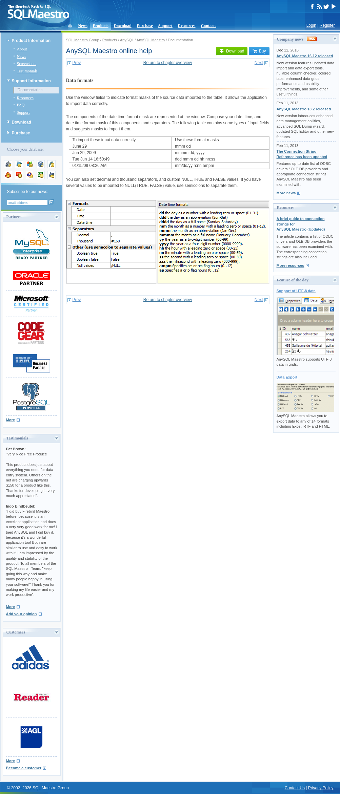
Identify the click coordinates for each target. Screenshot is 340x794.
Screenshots (26, 63)
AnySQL (127, 40)
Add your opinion (21, 614)
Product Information (31, 40)
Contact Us (295, 788)
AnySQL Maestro (151, 40)
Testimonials (27, 71)
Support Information (31, 81)
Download (123, 25)
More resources (290, 265)
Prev (77, 62)
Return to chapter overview (167, 62)
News (82, 25)
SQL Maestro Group (82, 40)
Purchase (145, 25)
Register (327, 25)
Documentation (30, 89)
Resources (187, 25)
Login (311, 25)
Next (259, 62)
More (10, 420)
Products (100, 25)
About (22, 49)
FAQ (21, 105)
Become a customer (24, 768)
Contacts (208, 25)
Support (165, 25)
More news (286, 193)
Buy (259, 51)
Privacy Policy (321, 788)
